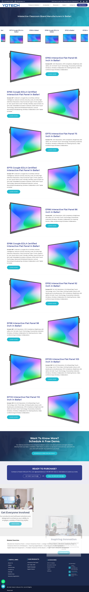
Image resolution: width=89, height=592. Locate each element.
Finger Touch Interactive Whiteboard (58, 547)
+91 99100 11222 (7, 1)
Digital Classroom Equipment (15, 547)
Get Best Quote (33, 476)
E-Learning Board (58, 546)
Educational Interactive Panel (15, 544)
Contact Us (72, 5)
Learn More (52, 74)
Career (64, 5)
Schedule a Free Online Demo (44, 454)
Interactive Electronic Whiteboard (17, 546)
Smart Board (47, 546)
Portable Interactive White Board (35, 547)
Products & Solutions (34, 5)
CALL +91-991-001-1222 (57, 476)
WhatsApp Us (20, 1)
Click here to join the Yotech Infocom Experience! (65, 1)
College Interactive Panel (49, 544)
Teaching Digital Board (35, 546)
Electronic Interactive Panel (66, 544)
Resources (56, 5)
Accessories (47, 5)
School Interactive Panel (33, 544)
